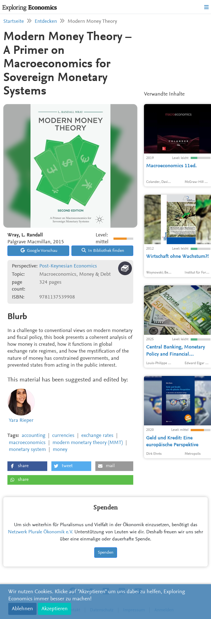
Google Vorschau (39, 250)
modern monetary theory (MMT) (87, 442)
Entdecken (46, 21)
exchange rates (97, 435)
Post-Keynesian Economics (68, 266)
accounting (33, 435)
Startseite (13, 21)
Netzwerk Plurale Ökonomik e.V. (40, 532)
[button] (27, 466)
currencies (63, 435)
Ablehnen (22, 609)
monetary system (27, 449)
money (60, 449)
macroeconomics (27, 442)
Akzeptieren (54, 609)
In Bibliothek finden (103, 250)
